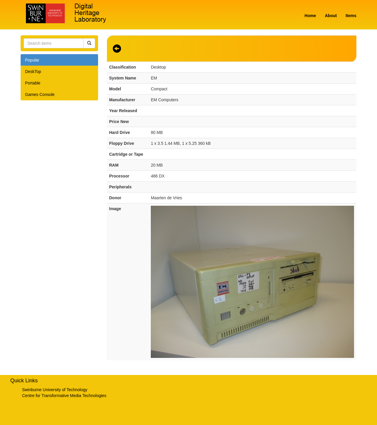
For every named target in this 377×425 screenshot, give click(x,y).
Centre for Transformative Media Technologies (64, 395)
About (331, 15)
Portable (32, 83)
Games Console (39, 94)
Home (310, 15)
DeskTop (33, 71)
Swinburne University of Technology (54, 389)
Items (350, 15)
